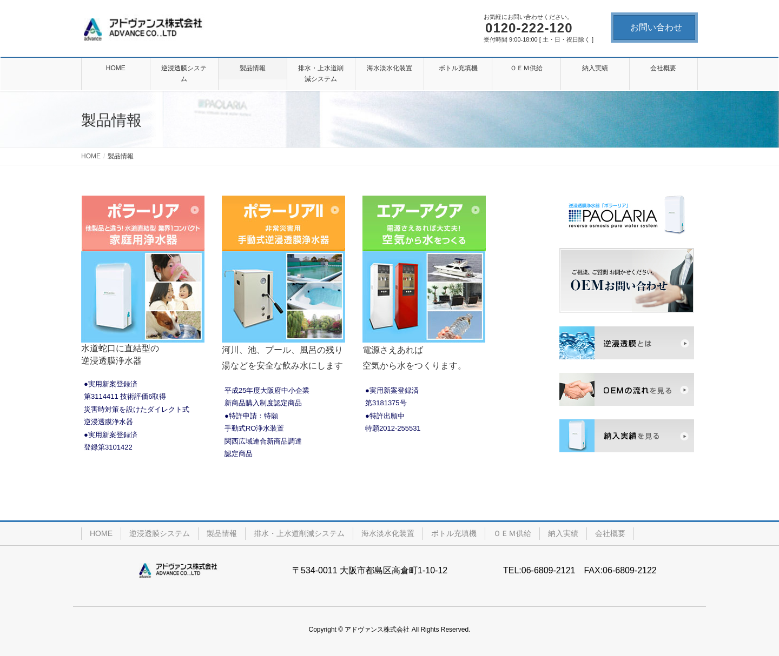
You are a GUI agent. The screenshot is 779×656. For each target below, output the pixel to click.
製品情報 (222, 533)
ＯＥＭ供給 (512, 533)
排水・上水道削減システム (299, 533)
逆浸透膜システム (159, 533)
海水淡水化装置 (387, 533)
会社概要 (610, 533)
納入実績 (563, 533)
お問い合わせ (656, 27)
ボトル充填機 (454, 533)
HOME (101, 533)
